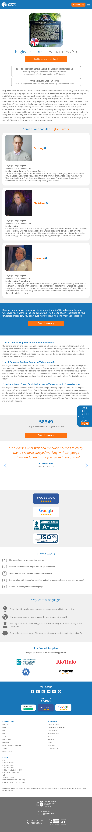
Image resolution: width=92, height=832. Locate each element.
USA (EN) (51, 724)
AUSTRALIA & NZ (53, 733)
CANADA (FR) (62, 727)
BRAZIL (50, 736)
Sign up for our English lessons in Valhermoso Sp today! (30, 310)
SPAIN (50, 742)
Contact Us (6, 724)
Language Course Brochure (11, 745)
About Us (5, 727)
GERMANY (51, 739)
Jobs (3, 730)
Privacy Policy (7, 751)
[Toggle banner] (78, 415)
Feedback (5, 742)
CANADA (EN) (52, 727)
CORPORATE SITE (53, 749)
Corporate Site (7, 739)
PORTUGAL (51, 746)
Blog (4, 733)
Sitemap (5, 748)
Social (4, 736)
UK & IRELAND (52, 730)
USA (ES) (57, 724)
